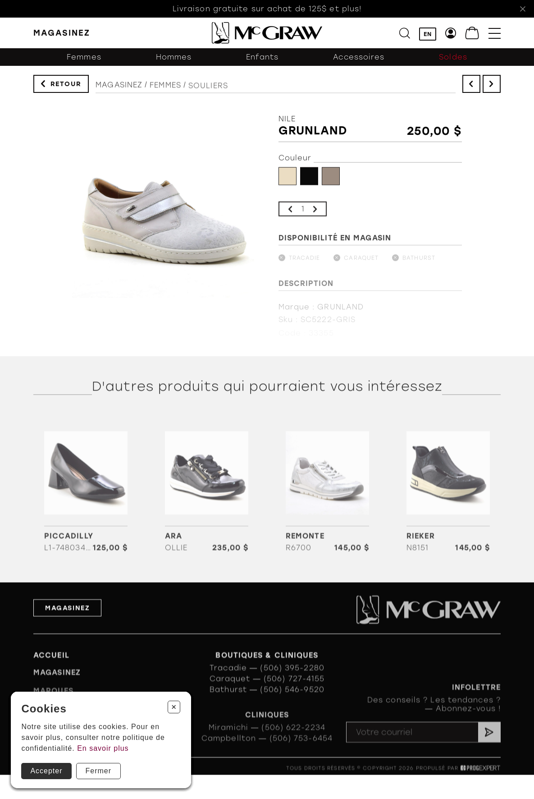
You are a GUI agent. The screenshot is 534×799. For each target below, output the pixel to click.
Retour (66, 86)
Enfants (262, 62)
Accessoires (358, 62)
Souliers (208, 95)
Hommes (174, 62)
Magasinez (119, 91)
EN (428, 34)
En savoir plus (103, 748)
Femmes (84, 62)
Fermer (99, 771)
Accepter (46, 771)
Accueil (51, 668)
